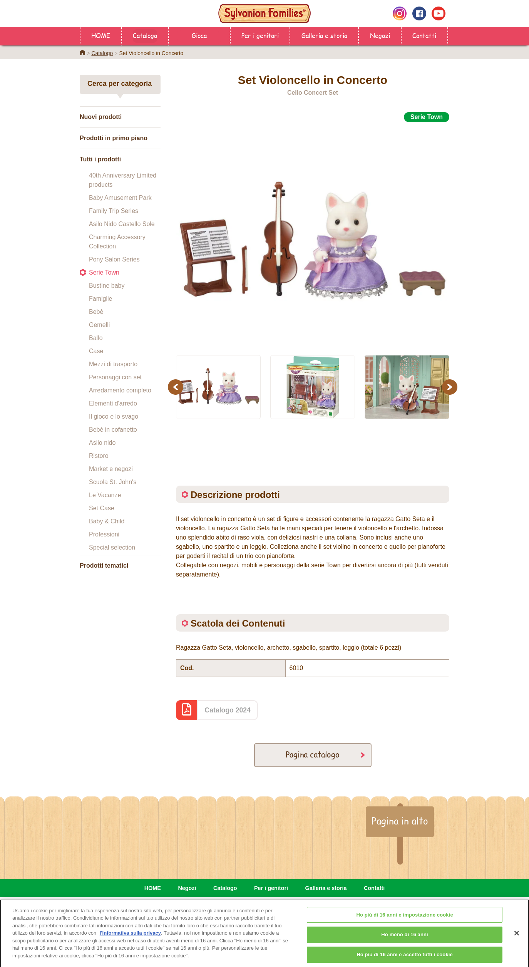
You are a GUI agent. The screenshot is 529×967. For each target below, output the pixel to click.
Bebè (96, 311)
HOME (100, 35)
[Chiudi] (516, 938)
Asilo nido (102, 442)
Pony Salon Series (114, 259)
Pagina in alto (400, 820)
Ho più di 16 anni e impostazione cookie (404, 920)
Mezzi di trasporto (113, 364)
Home (82, 52)
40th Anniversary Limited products (122, 180)
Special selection (112, 547)
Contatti (424, 35)
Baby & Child (107, 521)
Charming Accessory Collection (117, 242)
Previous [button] (176, 387)
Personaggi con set (115, 377)
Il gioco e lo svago (113, 416)
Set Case (101, 508)
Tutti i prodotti (100, 159)
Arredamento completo (120, 390)
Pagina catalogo (313, 754)
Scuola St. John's (112, 482)
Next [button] (450, 387)
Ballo (96, 338)
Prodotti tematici (104, 565)
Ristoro (99, 455)
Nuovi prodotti (101, 117)
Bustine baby (107, 285)
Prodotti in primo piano (113, 138)
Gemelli (99, 325)
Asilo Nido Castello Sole (122, 224)
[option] (312, 234)
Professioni (104, 534)
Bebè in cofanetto (113, 429)
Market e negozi (111, 469)
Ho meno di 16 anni (404, 940)
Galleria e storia (324, 35)
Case (96, 351)
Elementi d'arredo (113, 403)
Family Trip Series (113, 211)
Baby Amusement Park (120, 197)
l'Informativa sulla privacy (130, 939)
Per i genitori (260, 35)
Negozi (380, 35)
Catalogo (145, 35)
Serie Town (104, 272)
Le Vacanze (105, 495)
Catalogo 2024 (228, 710)
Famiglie (100, 298)
